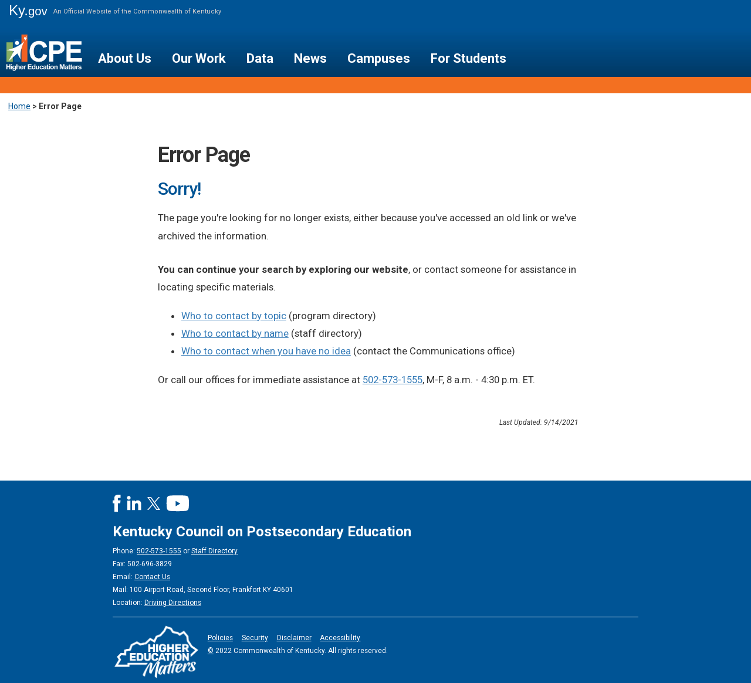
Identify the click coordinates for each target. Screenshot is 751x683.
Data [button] (259, 58)
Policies (220, 638)
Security (255, 638)
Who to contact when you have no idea (266, 351)
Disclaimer (294, 638)
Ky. (28, 10)
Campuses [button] (378, 58)
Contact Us (152, 577)
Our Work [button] (199, 58)
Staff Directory (214, 551)
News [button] (310, 58)
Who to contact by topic (233, 316)
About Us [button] (124, 58)
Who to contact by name (235, 333)
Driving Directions (172, 603)
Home (19, 106)
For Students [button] (468, 58)
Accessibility (340, 638)
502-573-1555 (392, 380)
